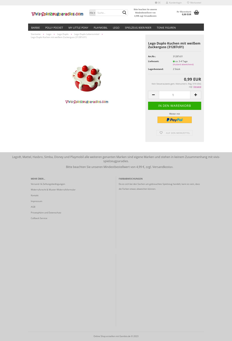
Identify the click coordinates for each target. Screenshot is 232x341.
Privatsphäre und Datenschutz (46, 212)
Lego (116, 27)
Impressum (36, 201)
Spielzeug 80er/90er (138, 27)
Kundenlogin (174, 2)
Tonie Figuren (166, 27)
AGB (33, 206)
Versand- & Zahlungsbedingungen (48, 184)
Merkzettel (194, 2)
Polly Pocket (54, 27)
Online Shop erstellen (104, 336)
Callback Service (39, 218)
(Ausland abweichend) (183, 64)
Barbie (35, 27)
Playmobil (100, 27)
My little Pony (78, 27)
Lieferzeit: (153, 61)
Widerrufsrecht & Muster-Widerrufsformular (53, 189)
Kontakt (34, 195)
